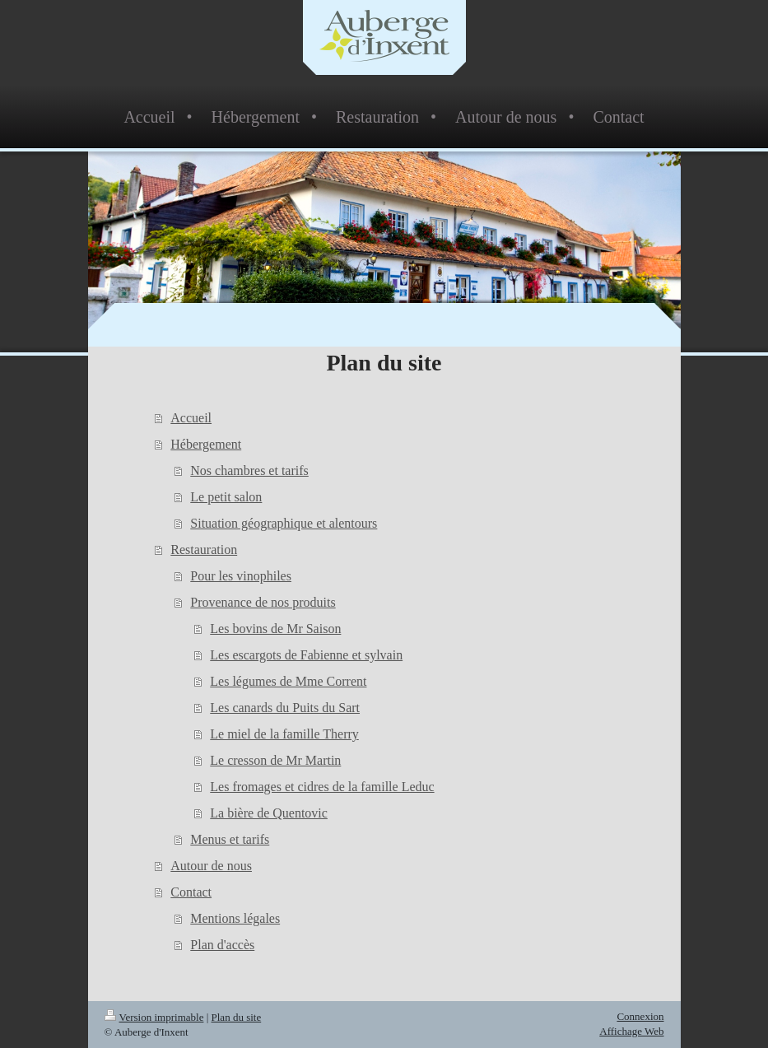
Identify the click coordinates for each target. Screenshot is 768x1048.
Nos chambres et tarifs (249, 470)
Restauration (203, 550)
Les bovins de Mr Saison (275, 629)
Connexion (640, 1016)
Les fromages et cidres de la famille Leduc (322, 787)
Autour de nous (211, 866)
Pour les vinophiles (240, 576)
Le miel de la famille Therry (284, 734)
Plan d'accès (222, 945)
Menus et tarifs (229, 839)
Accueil (191, 418)
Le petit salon (226, 497)
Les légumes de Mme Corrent (288, 681)
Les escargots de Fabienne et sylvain (306, 655)
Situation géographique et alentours (283, 523)
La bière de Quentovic (269, 813)
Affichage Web (631, 1031)
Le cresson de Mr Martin (275, 760)
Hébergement (205, 444)
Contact (191, 892)
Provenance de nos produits (262, 602)
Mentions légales (235, 918)
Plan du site (237, 1017)
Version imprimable (154, 1017)
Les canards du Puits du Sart (285, 708)
